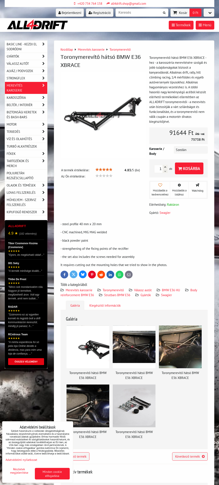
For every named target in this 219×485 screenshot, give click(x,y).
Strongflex (27, 78)
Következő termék (190, 456)
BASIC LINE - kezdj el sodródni (27, 47)
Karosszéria (27, 97)
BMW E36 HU (171, 290)
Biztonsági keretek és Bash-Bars (27, 115)
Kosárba (189, 168)
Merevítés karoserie (79, 290)
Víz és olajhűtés (27, 138)
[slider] (103, 169)
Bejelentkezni (69, 12)
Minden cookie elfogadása (52, 474)
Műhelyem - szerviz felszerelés (27, 202)
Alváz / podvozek (27, 70)
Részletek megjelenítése (19, 470)
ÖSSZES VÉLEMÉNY (26, 361)
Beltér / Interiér (27, 104)
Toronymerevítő (113, 290)
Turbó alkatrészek (22, 146)
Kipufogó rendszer (27, 212)
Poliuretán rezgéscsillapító (20, 175)
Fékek (27, 153)
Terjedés (27, 131)
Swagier (166, 295)
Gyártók (146, 295)
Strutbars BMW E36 (117, 295)
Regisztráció (100, 12)
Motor (27, 124)
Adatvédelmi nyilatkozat (21, 460)
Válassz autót (143, 290)
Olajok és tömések (27, 185)
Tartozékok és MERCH (27, 163)
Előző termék (75, 456)
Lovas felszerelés (27, 192)
